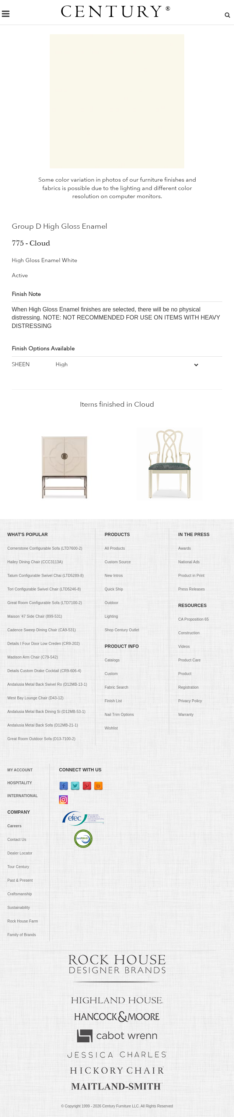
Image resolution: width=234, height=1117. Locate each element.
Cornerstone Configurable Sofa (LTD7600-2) (44, 548)
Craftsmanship (19, 894)
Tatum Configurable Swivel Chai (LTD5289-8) (45, 576)
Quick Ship (114, 589)
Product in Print (191, 576)
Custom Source (118, 562)
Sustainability (18, 908)
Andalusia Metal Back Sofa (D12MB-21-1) (42, 725)
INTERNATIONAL (22, 796)
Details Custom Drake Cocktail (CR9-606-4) (44, 671)
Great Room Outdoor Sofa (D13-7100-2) (41, 739)
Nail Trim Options (119, 715)
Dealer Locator (19, 853)
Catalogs (112, 660)
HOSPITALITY (19, 783)
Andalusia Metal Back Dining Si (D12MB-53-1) (46, 712)
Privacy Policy (190, 701)
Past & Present (20, 880)
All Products (115, 548)
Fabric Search (116, 687)
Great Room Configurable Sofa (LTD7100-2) (44, 603)
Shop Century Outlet (122, 630)
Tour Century (18, 867)
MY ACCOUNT (19, 770)
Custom (111, 674)
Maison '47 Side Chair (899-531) (34, 616)
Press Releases (191, 589)
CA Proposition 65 (193, 619)
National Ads (189, 562)
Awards (184, 548)
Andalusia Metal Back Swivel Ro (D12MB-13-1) (47, 684)
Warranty (185, 715)
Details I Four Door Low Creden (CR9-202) (43, 644)
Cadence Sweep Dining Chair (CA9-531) (41, 630)
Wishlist (111, 728)
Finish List (113, 701)
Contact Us (16, 840)
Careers (14, 826)
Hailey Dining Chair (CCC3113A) (35, 562)
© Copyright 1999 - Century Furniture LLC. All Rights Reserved (117, 1106)
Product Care (189, 660)
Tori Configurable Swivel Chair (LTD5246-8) (44, 589)
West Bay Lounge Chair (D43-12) (35, 698)
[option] (64, 464)
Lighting (111, 616)
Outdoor (111, 603)
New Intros (114, 576)
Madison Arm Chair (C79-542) (32, 657)
